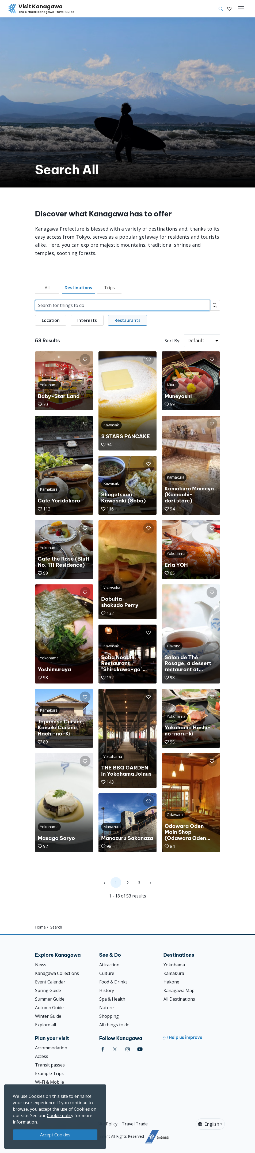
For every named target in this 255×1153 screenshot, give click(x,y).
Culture (106, 973)
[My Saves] (229, 8)
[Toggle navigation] (241, 8)
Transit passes (50, 1065)
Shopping (109, 1016)
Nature (106, 1008)
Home (40, 927)
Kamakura (173, 973)
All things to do (114, 1025)
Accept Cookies (55, 1135)
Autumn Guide (49, 1008)
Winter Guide (48, 1016)
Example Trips (49, 1073)
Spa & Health (112, 999)
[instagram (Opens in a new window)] (127, 1049)
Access (41, 1056)
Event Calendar (50, 982)
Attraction (109, 965)
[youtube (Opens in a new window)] (140, 1049)
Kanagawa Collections (57, 973)
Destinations (78, 288)
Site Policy (107, 1124)
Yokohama (174, 965)
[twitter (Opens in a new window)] (115, 1049)
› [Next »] (150, 882)
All (47, 288)
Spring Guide (48, 990)
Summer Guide (49, 999)
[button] (229, 9)
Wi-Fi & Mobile (49, 1082)
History (106, 990)
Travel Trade (135, 1124)
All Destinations (179, 999)
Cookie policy (60, 1115)
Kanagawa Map (179, 990)
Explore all (45, 1025)
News (40, 965)
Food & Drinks (113, 982)
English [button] (208, 1124)
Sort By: (172, 341)
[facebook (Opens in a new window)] (102, 1049)
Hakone (171, 982)
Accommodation (51, 1048)
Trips (109, 288)
